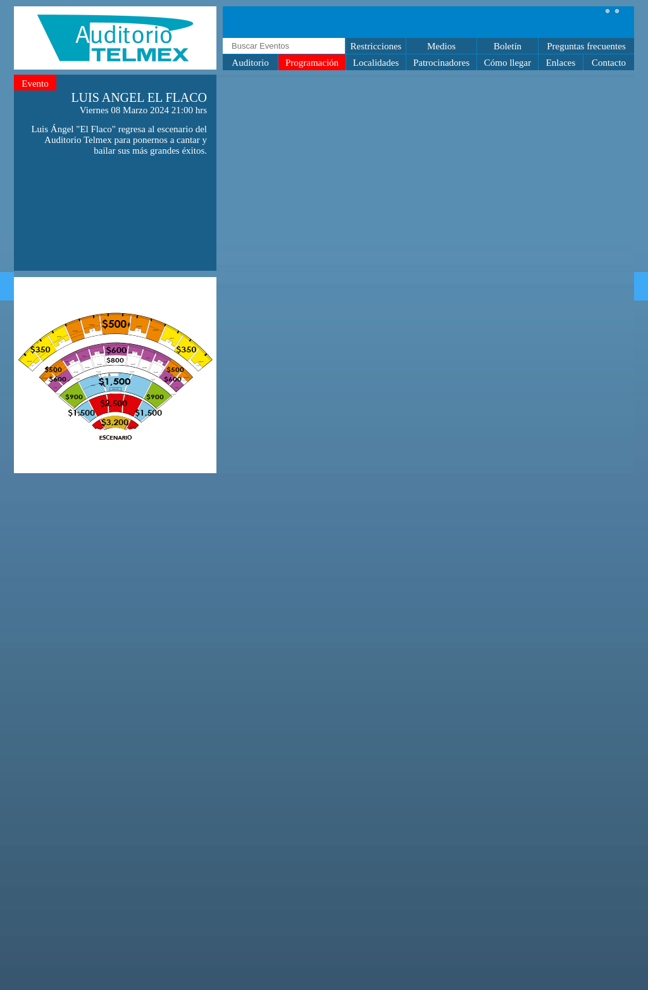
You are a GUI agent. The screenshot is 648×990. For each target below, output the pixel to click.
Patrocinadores (441, 63)
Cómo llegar (508, 63)
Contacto (609, 63)
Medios (441, 46)
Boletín (507, 46)
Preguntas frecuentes (586, 46)
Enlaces (561, 63)
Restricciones (376, 46)
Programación (312, 63)
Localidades (376, 63)
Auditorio (250, 63)
